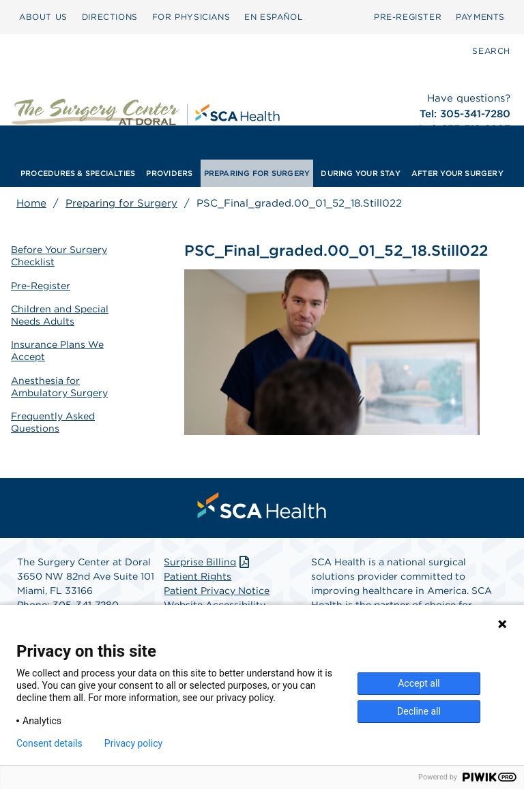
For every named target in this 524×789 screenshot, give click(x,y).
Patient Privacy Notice (217, 590)
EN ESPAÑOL (273, 17)
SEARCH (491, 51)
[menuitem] (43, 17)
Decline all (419, 711)
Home (31, 203)
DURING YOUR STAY (361, 173)
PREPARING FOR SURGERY (257, 173)
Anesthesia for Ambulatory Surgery (59, 386)
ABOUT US (43, 17)
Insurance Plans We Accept (57, 350)
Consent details (49, 743)
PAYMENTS (480, 17)
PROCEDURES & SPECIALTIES (77, 173)
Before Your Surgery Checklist (59, 255)
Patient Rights (197, 576)
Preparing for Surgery (121, 203)
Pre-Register (40, 285)
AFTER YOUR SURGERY (457, 173)
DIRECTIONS (110, 17)
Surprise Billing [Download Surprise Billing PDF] (208, 561)
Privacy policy (133, 743)
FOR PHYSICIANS (191, 17)
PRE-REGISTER (407, 17)
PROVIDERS (169, 173)
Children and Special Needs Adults (59, 315)
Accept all (419, 683)
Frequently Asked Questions (53, 422)
